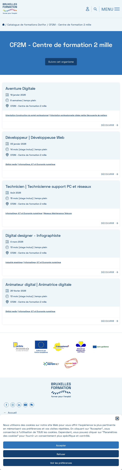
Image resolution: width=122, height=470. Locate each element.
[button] (117, 418)
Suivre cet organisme (61, 61)
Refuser (61, 454)
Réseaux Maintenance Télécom (58, 213)
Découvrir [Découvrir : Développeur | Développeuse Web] (107, 174)
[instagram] (12, 405)
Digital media (11, 164)
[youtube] (25, 405)
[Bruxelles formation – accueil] (10, 13)
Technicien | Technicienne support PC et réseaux (48, 186)
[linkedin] (19, 405)
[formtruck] (31, 405)
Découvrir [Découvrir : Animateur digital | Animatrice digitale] (107, 321)
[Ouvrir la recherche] (95, 9)
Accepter (61, 445)
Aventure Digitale (20, 88)
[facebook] (6, 405)
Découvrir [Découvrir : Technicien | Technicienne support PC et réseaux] (107, 223)
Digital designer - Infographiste (33, 235)
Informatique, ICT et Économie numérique (37, 164)
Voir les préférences (61, 462)
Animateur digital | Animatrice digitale (38, 284)
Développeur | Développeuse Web (35, 137)
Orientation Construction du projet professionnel (27, 115)
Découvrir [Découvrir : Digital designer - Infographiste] (107, 272)
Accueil (3, 24)
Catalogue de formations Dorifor (26, 24)
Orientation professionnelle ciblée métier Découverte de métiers (78, 115)
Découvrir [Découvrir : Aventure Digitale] (107, 125)
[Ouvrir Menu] (109, 9)
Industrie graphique (14, 262)
